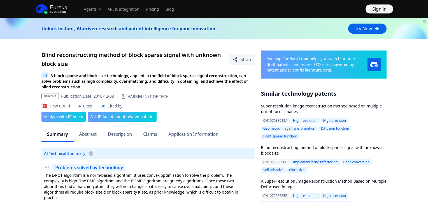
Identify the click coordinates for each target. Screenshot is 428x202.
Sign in (379, 9)
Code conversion (356, 162)
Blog (170, 9)
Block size (296, 169)
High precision (334, 120)
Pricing (152, 9)
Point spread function (280, 136)
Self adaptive (273, 169)
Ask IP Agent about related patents (122, 116)
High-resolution (305, 120)
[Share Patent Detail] (242, 59)
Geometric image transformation (289, 128)
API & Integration (123, 9)
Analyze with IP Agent (63, 116)
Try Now (367, 29)
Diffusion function (335, 128)
